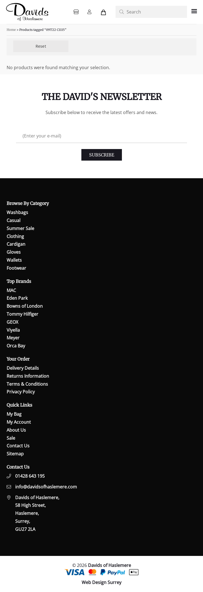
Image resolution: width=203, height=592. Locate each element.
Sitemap (15, 454)
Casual (13, 220)
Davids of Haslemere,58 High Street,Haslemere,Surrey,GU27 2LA (37, 513)
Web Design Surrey (101, 582)
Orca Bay (16, 346)
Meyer (13, 338)
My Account (19, 422)
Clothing (15, 236)
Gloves (14, 252)
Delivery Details (23, 368)
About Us (16, 430)
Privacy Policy (21, 392)
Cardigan (16, 244)
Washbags (17, 212)
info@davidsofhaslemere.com (46, 487)
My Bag (14, 414)
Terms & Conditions (27, 384)
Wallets (14, 260)
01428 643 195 (30, 476)
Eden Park (17, 298)
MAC (11, 290)
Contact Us (18, 446)
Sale (11, 438)
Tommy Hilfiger (22, 314)
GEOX (12, 322)
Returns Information (28, 376)
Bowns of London (25, 306)
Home (11, 30)
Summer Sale (20, 228)
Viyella (13, 330)
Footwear (16, 268)
